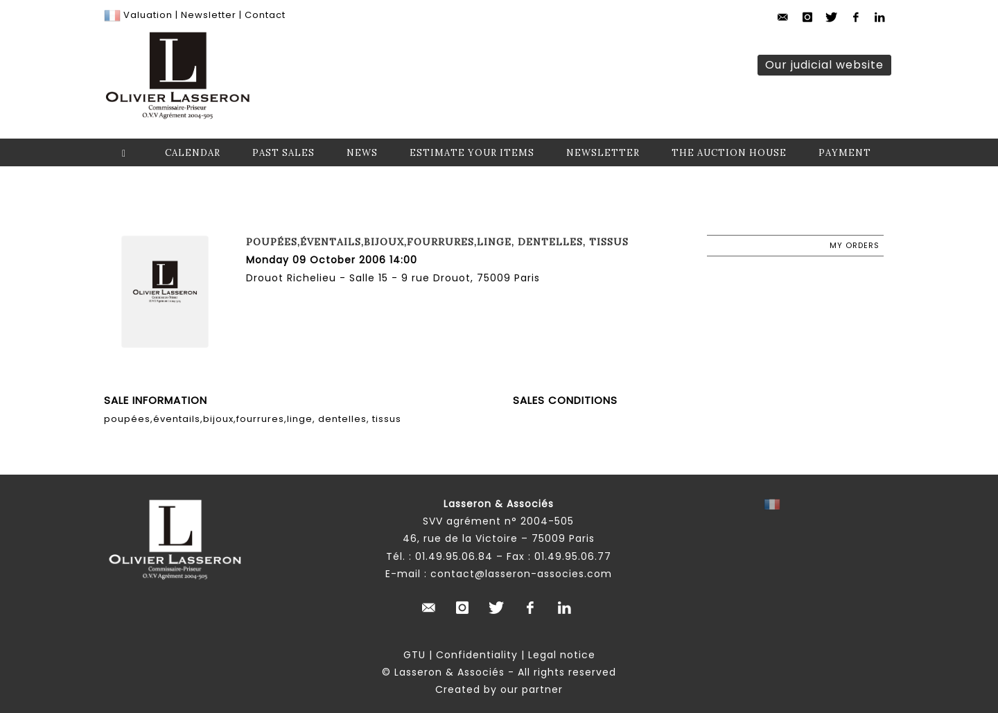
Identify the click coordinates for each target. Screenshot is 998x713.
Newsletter (207, 14)
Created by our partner (499, 689)
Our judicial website (824, 65)
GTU (414, 655)
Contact (265, 14)
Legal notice (561, 655)
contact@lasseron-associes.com (521, 574)
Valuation (148, 14)
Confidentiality (477, 655)
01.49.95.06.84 (454, 556)
